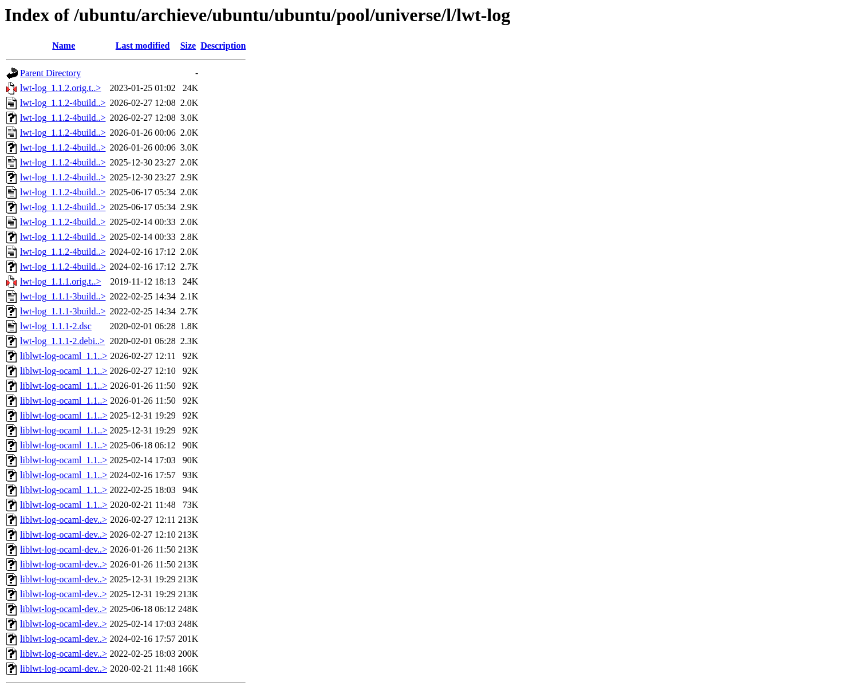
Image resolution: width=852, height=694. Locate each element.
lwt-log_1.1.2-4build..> (62, 103)
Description (223, 45)
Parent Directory (50, 73)
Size (188, 45)
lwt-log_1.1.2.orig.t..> (60, 88)
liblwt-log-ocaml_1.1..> (64, 356)
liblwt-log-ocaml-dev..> (63, 520)
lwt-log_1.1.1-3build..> (62, 296)
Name (63, 45)
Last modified (143, 45)
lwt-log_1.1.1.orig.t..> (60, 281)
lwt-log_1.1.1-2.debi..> (62, 341)
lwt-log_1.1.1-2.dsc (56, 326)
